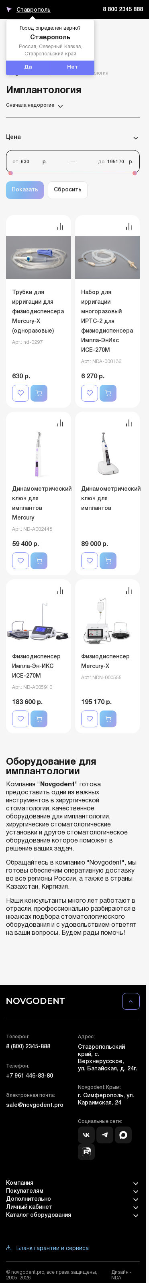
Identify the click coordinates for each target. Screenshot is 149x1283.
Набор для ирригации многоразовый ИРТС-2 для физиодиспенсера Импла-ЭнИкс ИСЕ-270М (107, 321)
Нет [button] (72, 67)
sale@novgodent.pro (34, 1105)
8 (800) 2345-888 (28, 1047)
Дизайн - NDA (121, 1275)
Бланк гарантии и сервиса (47, 1248)
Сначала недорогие (35, 106)
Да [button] (28, 67)
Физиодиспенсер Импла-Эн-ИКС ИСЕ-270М (36, 666)
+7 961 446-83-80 (29, 1076)
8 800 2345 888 (123, 9)
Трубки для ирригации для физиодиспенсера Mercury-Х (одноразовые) (38, 312)
